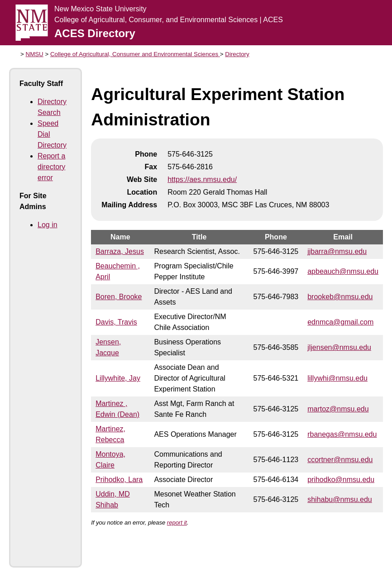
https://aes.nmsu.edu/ (202, 179)
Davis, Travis (116, 322)
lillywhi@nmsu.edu (337, 378)
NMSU (34, 54)
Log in (47, 225)
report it (177, 522)
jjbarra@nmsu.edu (337, 251)
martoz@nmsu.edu (337, 409)
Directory (237, 54)
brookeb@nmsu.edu (340, 297)
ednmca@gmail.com (340, 322)
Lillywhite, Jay (118, 378)
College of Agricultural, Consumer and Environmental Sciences (135, 54)
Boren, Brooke (119, 297)
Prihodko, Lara (119, 479)
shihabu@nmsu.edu (339, 499)
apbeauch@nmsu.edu (342, 271)
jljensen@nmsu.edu (339, 347)
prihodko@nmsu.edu (340, 479)
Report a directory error (51, 166)
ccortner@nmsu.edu (340, 459)
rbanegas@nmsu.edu (342, 434)
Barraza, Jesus (120, 251)
